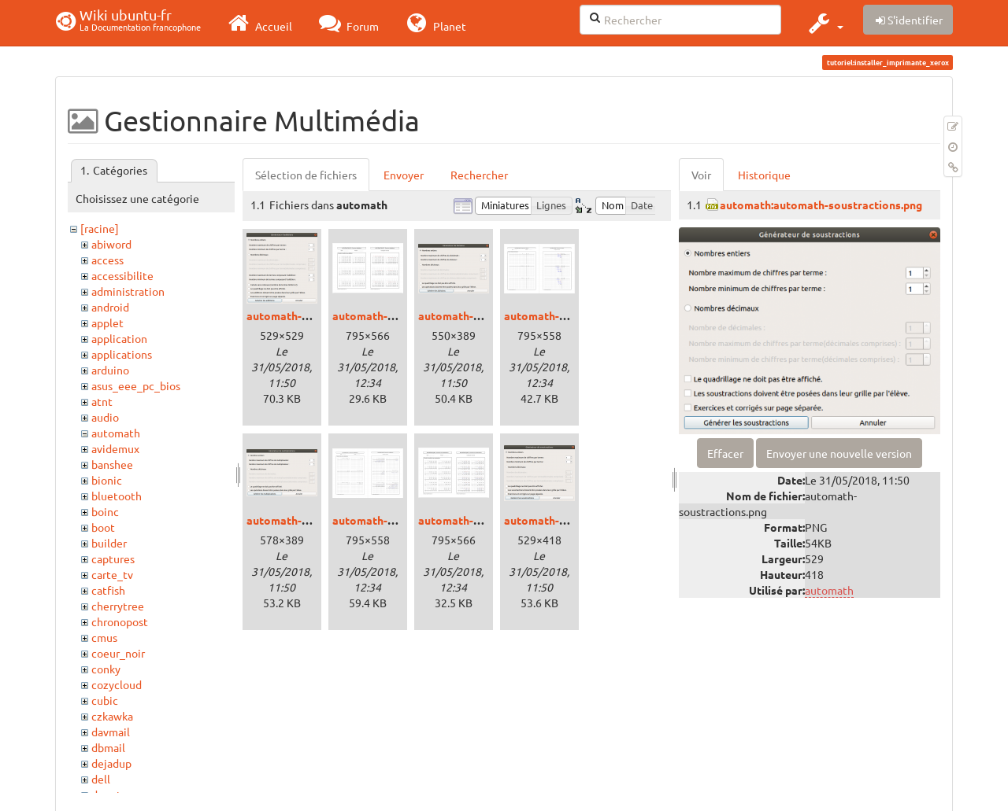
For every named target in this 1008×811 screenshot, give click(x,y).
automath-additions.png (309, 315)
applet (107, 322)
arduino (110, 370)
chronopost (119, 621)
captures (113, 558)
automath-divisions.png (479, 315)
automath (115, 433)
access (107, 260)
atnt (102, 401)
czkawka (112, 716)
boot (103, 527)
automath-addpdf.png (388, 315)
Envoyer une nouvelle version (839, 453)
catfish (108, 590)
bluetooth (116, 495)
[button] (824, 23)
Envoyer (404, 175)
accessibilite (122, 275)
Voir (701, 175)
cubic (104, 700)
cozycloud (116, 684)
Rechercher (479, 175)
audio (105, 417)
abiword (111, 244)
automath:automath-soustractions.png (821, 204)
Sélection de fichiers (306, 175)
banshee (112, 464)
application (119, 338)
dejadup (111, 763)
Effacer (725, 453)
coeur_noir (118, 653)
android (110, 307)
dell (100, 779)
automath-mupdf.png (386, 520)
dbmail (108, 747)
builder (109, 543)
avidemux (115, 448)
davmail (110, 731)
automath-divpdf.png (558, 315)
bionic (106, 480)
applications (121, 354)
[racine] (99, 228)
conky (105, 669)
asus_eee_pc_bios (135, 385)
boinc (105, 511)
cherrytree (117, 606)
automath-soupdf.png (474, 520)
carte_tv (112, 574)
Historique (764, 175)
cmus (104, 637)
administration (128, 291)
